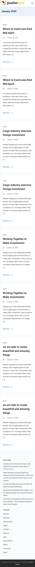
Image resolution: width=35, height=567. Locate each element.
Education (6, 518)
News (5, 537)
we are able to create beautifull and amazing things (16, 350)
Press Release (8, 541)
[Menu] (32, 3)
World (5, 25)
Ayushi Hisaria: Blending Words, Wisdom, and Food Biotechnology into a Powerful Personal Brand (18, 492)
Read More (6, 62)
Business (6, 514)
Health (5, 525)
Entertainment (8, 522)
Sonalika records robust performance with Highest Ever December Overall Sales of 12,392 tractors (17, 466)
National (6, 533)
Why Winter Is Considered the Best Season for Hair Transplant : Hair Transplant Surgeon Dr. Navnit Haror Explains (18, 501)
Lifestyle (6, 529)
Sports (5, 545)
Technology (7, 548)
